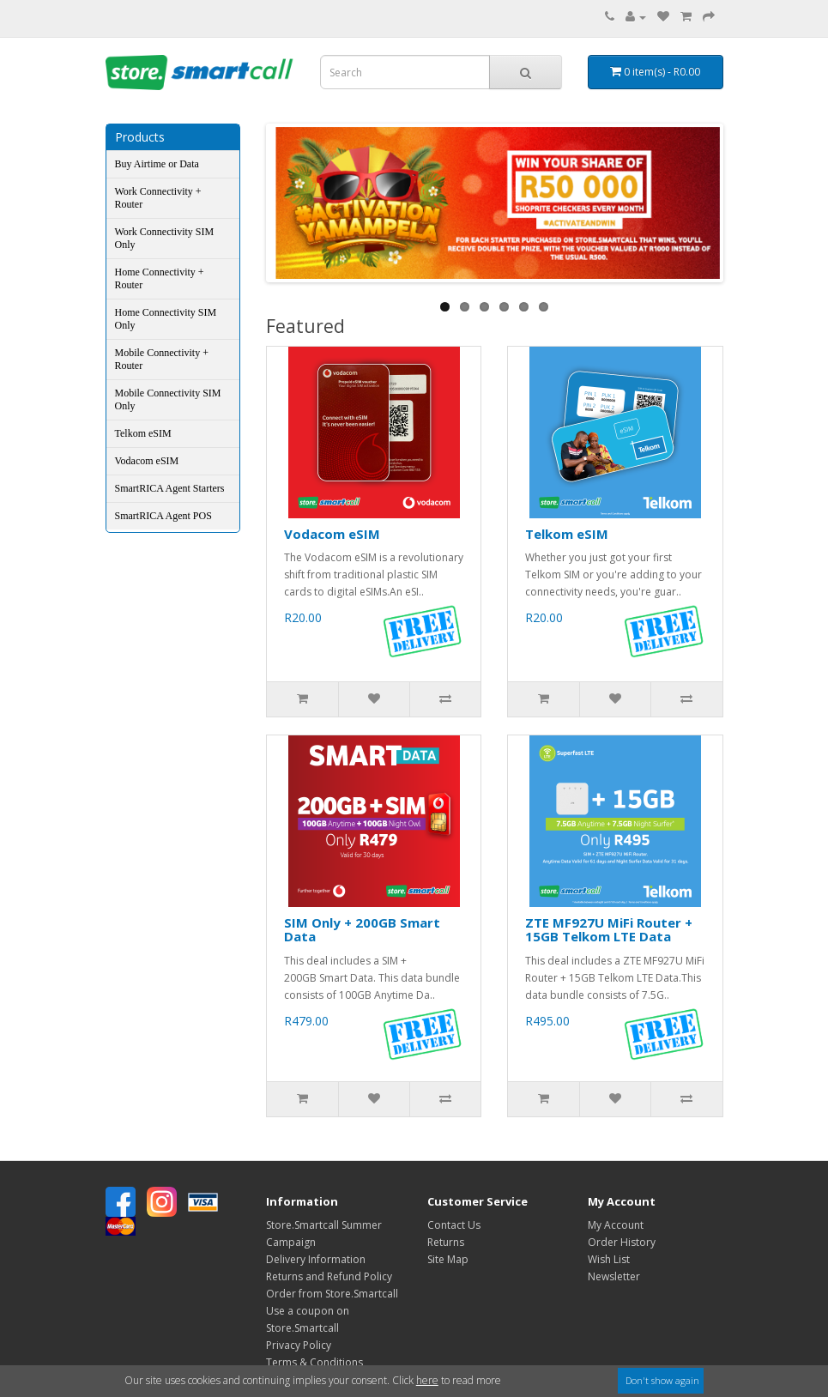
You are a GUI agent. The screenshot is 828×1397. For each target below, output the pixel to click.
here (427, 1380)
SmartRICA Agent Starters (170, 488)
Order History (622, 1242)
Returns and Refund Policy (329, 1276)
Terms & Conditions (314, 1362)
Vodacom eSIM (147, 461)
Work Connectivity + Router (158, 197)
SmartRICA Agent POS (163, 516)
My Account (616, 1225)
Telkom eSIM (143, 433)
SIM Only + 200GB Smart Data (362, 930)
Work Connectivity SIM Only (165, 238)
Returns (445, 1242)
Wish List (609, 1259)
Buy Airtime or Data (157, 164)
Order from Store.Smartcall (332, 1293)
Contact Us (453, 1225)
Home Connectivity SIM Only (166, 318)
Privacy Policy (298, 1345)
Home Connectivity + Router (159, 278)
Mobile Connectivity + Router (162, 359)
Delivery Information (316, 1259)
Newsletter (614, 1276)
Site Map (447, 1259)
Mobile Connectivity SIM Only (168, 399)
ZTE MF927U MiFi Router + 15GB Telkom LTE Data (608, 930)
